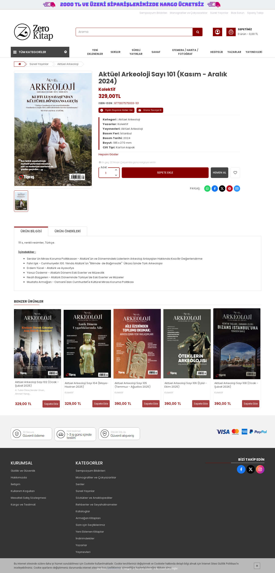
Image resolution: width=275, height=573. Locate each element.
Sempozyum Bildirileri (153, 13)
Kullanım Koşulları (23, 491)
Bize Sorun (237, 13)
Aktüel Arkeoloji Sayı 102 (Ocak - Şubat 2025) (37, 384)
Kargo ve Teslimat (23, 505)
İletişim (15, 484)
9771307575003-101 (126, 103)
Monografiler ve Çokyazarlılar (188, 13)
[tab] (169, 154)
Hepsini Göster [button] (109, 154)
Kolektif (107, 89)
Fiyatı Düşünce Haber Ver (116, 110)
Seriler (80, 484)
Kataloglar (83, 511)
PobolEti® (113, 568)
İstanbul (126, 133)
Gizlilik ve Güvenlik (23, 471)
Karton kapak (125, 147)
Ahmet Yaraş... (23, 393)
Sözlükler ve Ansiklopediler (94, 498)
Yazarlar (81, 545)
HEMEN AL (219, 173)
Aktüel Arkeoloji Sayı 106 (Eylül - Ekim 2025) (185, 385)
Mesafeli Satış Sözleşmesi (28, 498)
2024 (126, 138)
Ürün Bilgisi (31, 231)
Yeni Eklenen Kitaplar (90, 532)
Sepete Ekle (51, 404)
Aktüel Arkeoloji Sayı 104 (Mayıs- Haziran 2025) (86, 385)
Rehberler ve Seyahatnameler (96, 505)
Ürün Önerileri (68, 231)
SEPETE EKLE (165, 173)
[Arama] (197, 32)
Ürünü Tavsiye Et (149, 110)
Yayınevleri (83, 552)
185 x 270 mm (122, 143)
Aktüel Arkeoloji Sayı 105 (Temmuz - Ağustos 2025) (132, 385)
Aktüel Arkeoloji (67, 64)
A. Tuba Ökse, (22, 390)
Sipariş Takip (255, 13)
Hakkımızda (19, 477)
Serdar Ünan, (37, 390)
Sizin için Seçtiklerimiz (90, 525)
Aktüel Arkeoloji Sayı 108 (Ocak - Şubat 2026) (236, 385)
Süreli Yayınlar (219, 13)
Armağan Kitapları (88, 518)
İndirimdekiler (85, 538)
